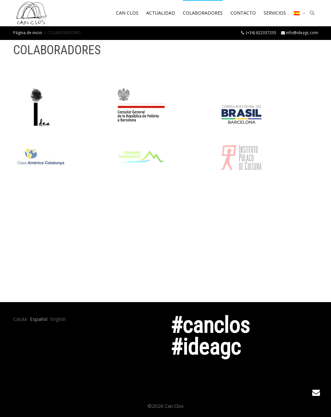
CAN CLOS (127, 13)
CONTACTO (243, 13)
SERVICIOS (275, 13)
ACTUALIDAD (160, 13)
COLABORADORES (203, 13)
